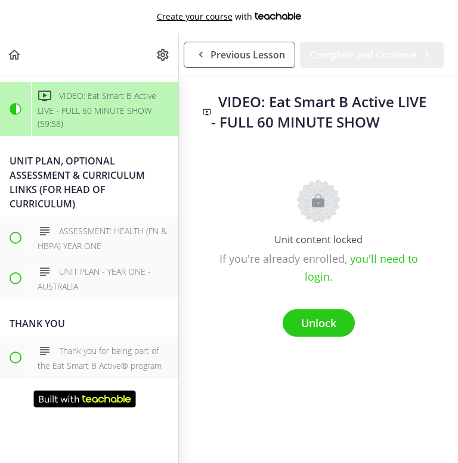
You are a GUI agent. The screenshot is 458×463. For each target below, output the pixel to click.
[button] (15, 54)
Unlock (318, 323)
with (229, 17)
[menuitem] (163, 54)
